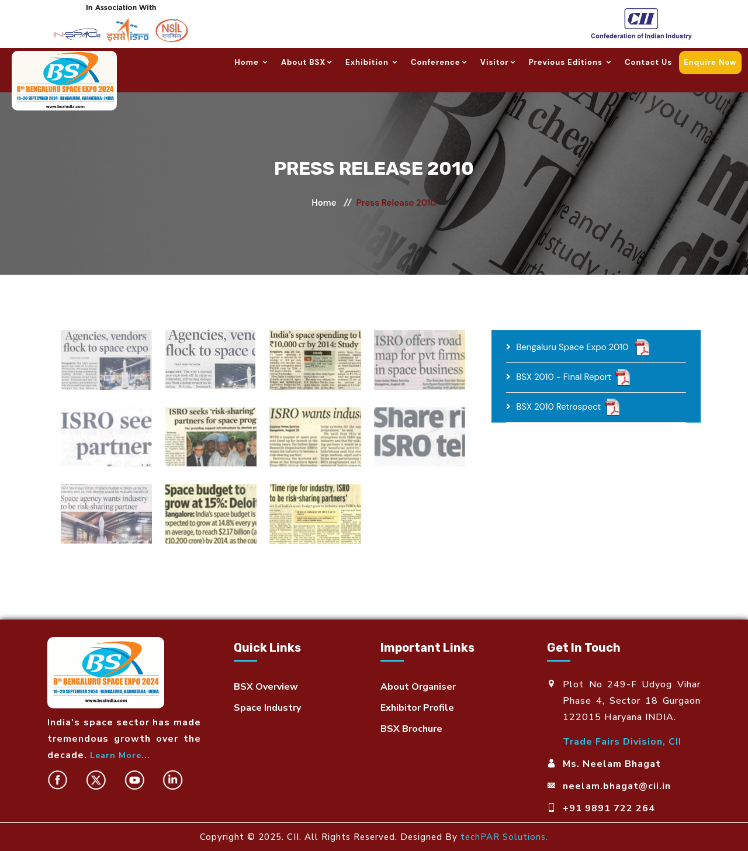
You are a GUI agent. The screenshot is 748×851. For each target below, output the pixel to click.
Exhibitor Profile (417, 707)
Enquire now (710, 62)
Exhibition (372, 62)
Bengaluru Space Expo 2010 (573, 347)
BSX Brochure (411, 728)
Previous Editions (571, 62)
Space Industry (267, 707)
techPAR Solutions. (504, 837)
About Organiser (418, 686)
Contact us (648, 62)
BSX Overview (266, 686)
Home (252, 62)
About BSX (307, 62)
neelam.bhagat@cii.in (617, 786)
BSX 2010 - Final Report (563, 377)
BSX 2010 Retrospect (558, 407)
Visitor (498, 62)
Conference (440, 62)
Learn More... (120, 755)
